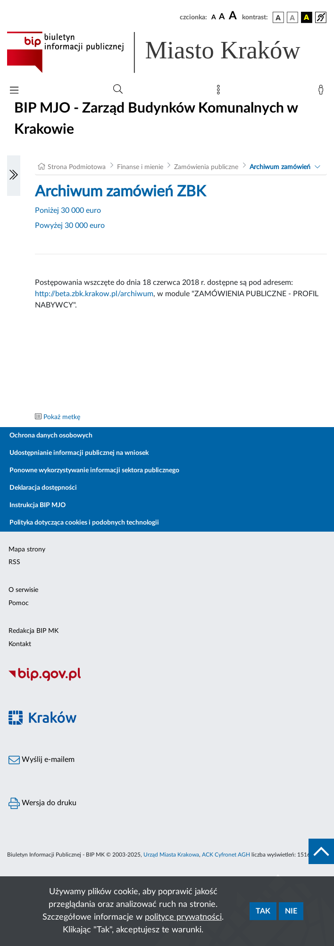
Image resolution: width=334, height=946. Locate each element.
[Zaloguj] (322, 92)
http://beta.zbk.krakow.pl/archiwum (94, 294)
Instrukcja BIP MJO (37, 505)
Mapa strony (26, 549)
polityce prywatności (183, 917)
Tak (263, 911)
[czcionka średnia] (222, 17)
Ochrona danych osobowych (50, 435)
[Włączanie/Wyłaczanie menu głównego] (14, 91)
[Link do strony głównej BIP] (167, 52)
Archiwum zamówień (280, 167)
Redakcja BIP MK (33, 631)
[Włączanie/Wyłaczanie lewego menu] (13, 175)
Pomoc (18, 603)
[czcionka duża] (234, 16)
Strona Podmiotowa (77, 167)
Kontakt (19, 644)
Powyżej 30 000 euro (70, 225)
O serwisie (23, 590)
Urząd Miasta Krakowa (171, 854)
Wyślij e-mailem (41, 760)
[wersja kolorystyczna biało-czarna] (292, 17)
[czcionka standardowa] (213, 17)
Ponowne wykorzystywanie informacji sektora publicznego (94, 470)
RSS (14, 562)
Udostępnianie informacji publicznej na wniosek (79, 453)
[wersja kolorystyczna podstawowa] (278, 17)
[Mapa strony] (220, 92)
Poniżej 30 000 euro (68, 210)
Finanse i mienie (140, 167)
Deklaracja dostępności (43, 488)
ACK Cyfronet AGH (226, 854)
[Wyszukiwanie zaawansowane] (118, 89)
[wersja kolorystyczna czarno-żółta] (307, 17)
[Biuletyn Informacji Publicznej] (167, 680)
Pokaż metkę (61, 417)
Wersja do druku (42, 803)
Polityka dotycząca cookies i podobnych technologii (84, 522)
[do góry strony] (321, 851)
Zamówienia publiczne (206, 167)
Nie (291, 911)
